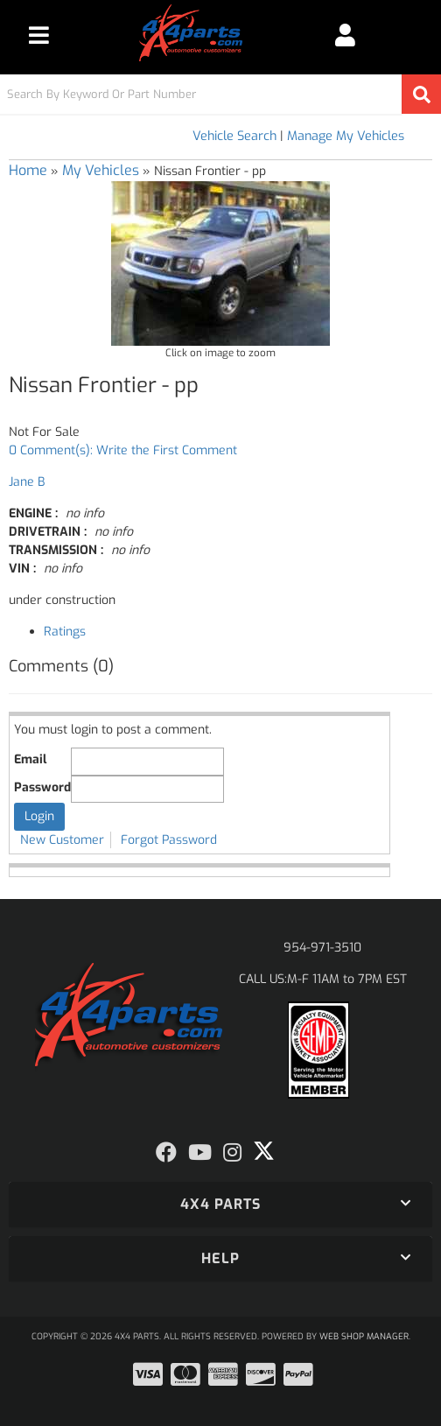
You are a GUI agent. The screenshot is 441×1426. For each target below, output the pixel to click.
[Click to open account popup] (344, 35)
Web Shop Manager (364, 1336)
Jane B (27, 482)
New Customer (62, 840)
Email (30, 759)
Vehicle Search (234, 136)
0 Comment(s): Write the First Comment (123, 450)
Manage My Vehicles (345, 136)
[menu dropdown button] (39, 35)
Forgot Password (169, 840)
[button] (220, 94)
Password (42, 787)
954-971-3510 (322, 947)
